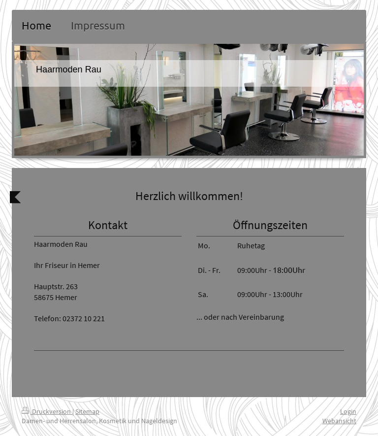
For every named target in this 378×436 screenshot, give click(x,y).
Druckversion (47, 411)
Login (348, 411)
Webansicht (339, 420)
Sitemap (87, 411)
